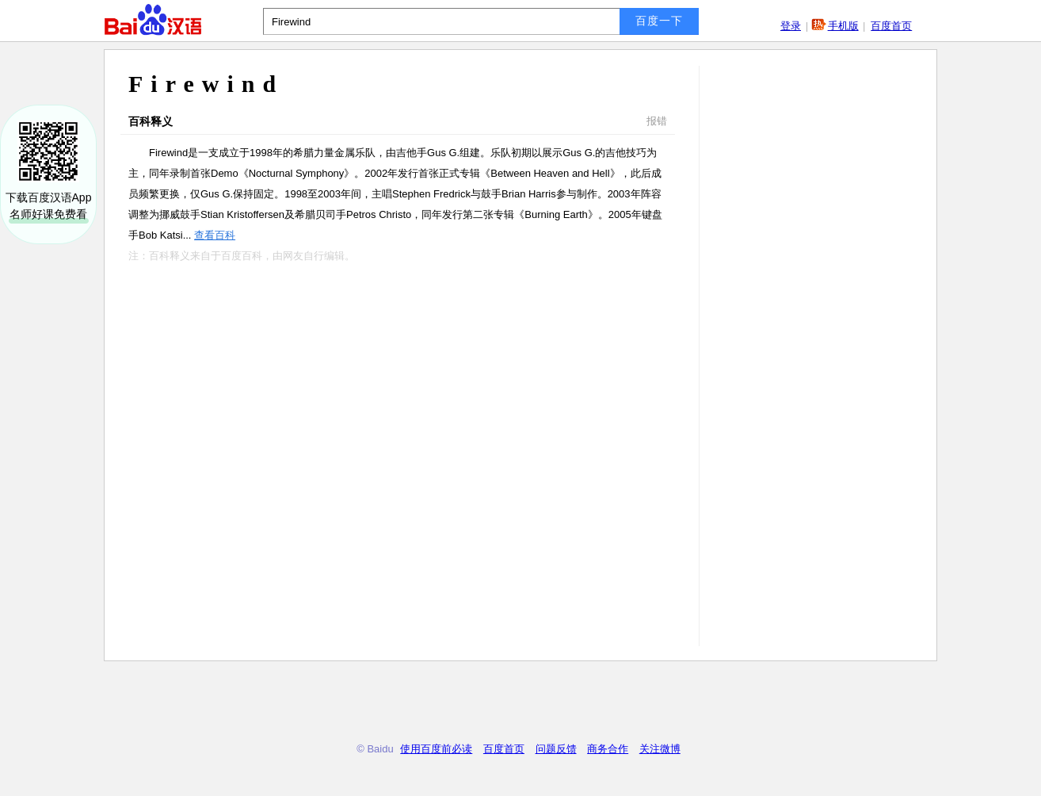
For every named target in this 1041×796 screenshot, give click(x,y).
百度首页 (891, 26)
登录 (790, 26)
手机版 (843, 26)
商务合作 (607, 749)
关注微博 (660, 749)
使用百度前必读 (436, 749)
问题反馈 (556, 749)
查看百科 (214, 235)
